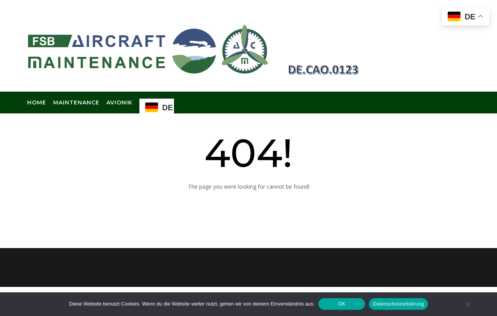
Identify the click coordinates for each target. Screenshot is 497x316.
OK (342, 304)
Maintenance (76, 103)
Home (36, 103)
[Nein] (468, 304)
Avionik (119, 103)
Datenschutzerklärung (398, 304)
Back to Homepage (248, 205)
